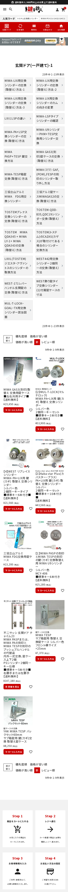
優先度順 (21, 336)
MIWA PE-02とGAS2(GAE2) (53, 18)
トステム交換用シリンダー (27, 18)
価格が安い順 (38, 336)
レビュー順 (48, 342)
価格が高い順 (24, 342)
